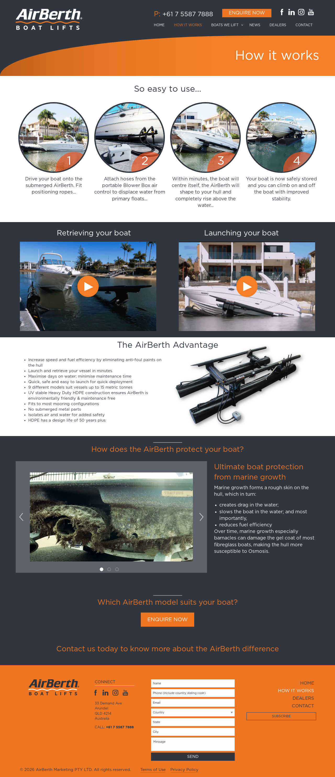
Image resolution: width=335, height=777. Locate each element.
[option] (94, 279)
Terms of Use (153, 770)
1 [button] (102, 570)
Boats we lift (224, 25)
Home (159, 25)
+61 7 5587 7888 (188, 14)
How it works (188, 25)
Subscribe (281, 716)
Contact (303, 25)
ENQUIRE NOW (167, 619)
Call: (114, 727)
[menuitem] (161, 25)
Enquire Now (247, 13)
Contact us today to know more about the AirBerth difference (167, 649)
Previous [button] (21, 517)
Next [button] (201, 517)
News (254, 25)
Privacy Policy (184, 770)
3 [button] (117, 570)
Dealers (278, 25)
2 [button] (110, 570)
